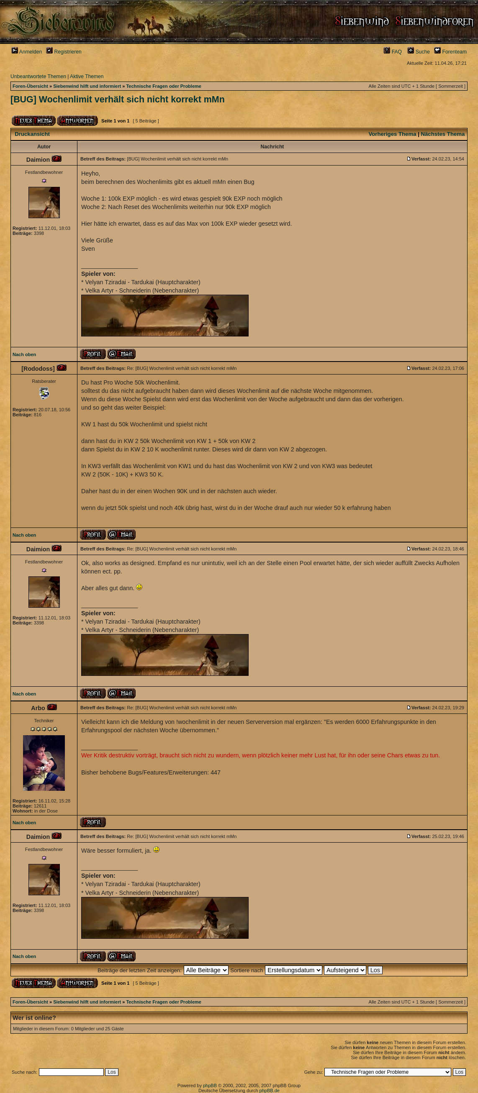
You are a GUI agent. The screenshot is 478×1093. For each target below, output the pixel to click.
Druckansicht (32, 134)
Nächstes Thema (443, 134)
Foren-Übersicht (30, 86)
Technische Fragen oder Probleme (163, 86)
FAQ (392, 52)
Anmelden (26, 52)
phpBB (210, 1085)
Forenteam (450, 52)
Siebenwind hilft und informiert (87, 86)
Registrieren (64, 52)
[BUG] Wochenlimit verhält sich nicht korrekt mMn (117, 99)
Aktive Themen (86, 76)
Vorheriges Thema (392, 134)
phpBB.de (270, 1090)
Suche (418, 52)
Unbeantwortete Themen (38, 76)
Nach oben (24, 354)
